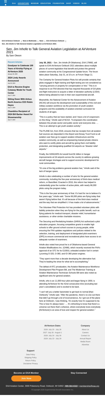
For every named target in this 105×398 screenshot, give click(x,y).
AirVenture (23, 3)
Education (46, 3)
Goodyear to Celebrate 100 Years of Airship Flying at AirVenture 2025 (20, 68)
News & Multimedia (29, 41)
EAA (14, 3)
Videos (76, 3)
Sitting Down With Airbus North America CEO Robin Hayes (20, 102)
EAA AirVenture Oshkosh (11, 41)
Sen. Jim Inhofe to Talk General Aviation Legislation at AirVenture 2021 (29, 44)
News (41, 41)
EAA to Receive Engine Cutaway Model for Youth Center (20, 90)
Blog (84, 3)
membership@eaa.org (89, 386)
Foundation (58, 3)
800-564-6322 (71, 386)
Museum (35, 3)
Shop (68, 3)
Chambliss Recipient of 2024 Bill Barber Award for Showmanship (20, 114)
